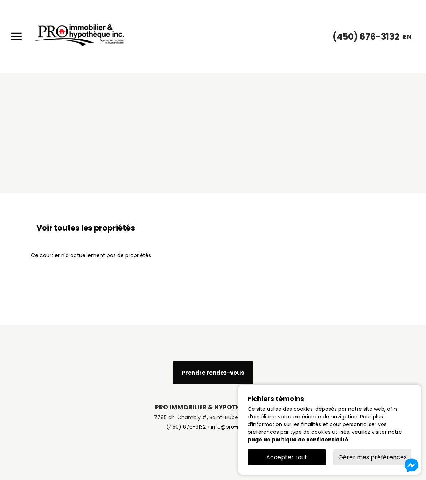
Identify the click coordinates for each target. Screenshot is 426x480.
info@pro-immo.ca (235, 426)
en (407, 36)
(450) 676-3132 (186, 426)
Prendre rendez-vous (213, 373)
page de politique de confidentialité (298, 439)
